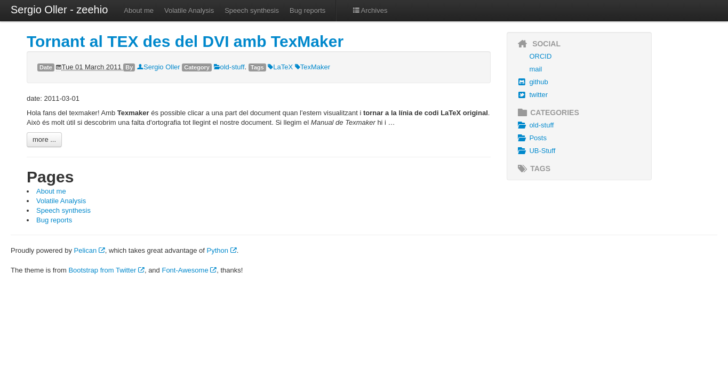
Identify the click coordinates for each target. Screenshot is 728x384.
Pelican (89, 250)
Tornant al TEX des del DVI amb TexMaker (185, 41)
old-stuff (229, 67)
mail (535, 69)
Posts (531, 138)
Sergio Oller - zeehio (59, 9)
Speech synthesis (252, 10)
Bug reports (307, 10)
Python (222, 250)
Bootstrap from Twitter (106, 270)
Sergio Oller (158, 67)
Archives (369, 10)
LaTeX (280, 67)
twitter (531, 95)
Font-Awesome (189, 270)
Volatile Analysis (189, 10)
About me (139, 10)
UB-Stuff (535, 151)
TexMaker (312, 67)
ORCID (540, 56)
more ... (44, 139)
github (531, 82)
